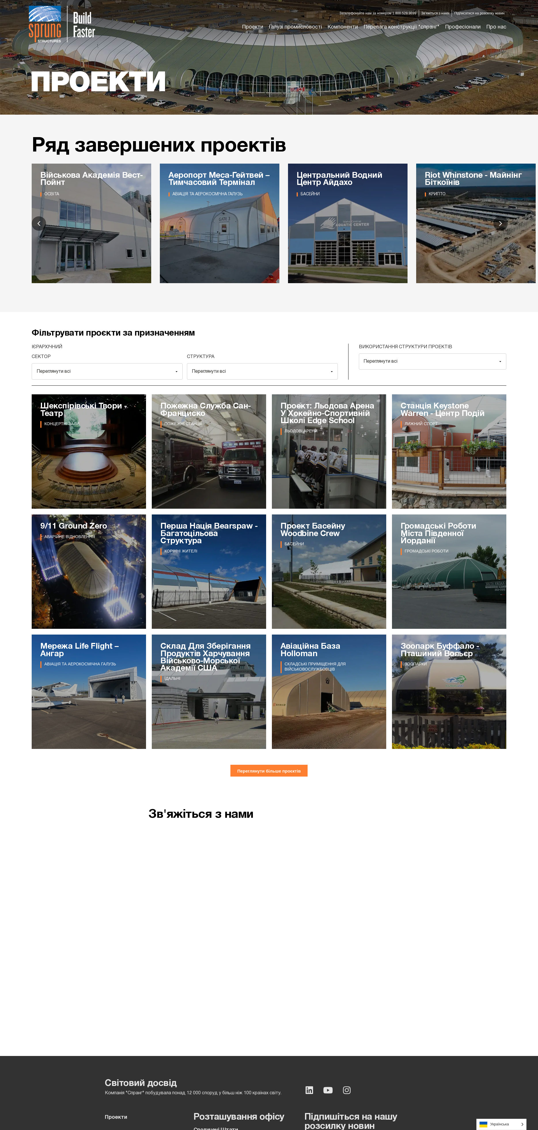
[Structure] (262, 371)
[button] (295, 27)
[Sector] (107, 371)
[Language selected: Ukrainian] (501, 1124)
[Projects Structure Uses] (432, 361)
